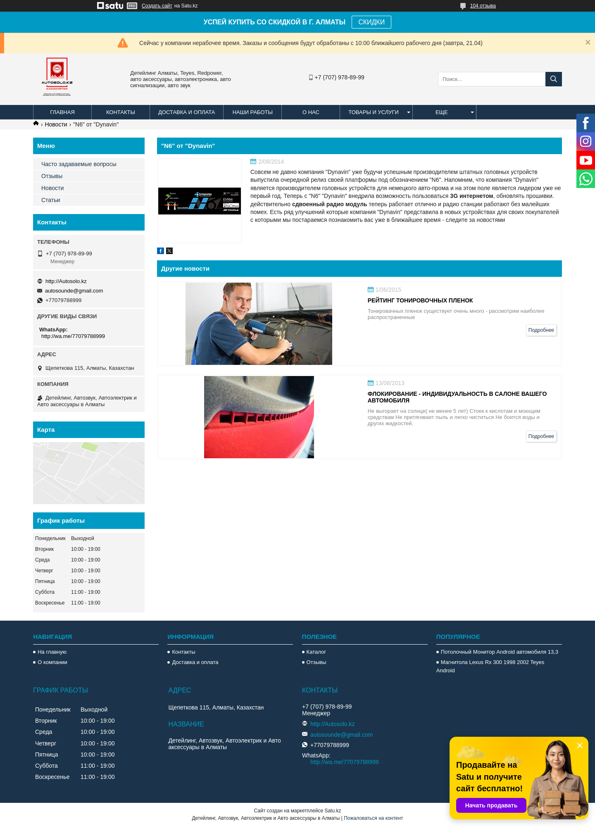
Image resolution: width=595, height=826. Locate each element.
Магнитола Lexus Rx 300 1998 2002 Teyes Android (490, 666)
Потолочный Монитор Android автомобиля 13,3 (499, 652)
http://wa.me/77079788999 (73, 336)
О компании (52, 662)
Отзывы (51, 176)
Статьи (50, 200)
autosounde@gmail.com (74, 291)
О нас (310, 112)
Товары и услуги (373, 112)
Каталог (316, 652)
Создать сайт (157, 6)
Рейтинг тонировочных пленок (420, 300)
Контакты (120, 112)
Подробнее (541, 330)
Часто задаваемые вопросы (79, 164)
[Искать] (553, 79)
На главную (52, 652)
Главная (62, 112)
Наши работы (253, 112)
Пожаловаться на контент (373, 818)
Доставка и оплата (186, 112)
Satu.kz (332, 811)
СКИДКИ (371, 22)
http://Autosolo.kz (66, 281)
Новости (56, 124)
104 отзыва (483, 6)
